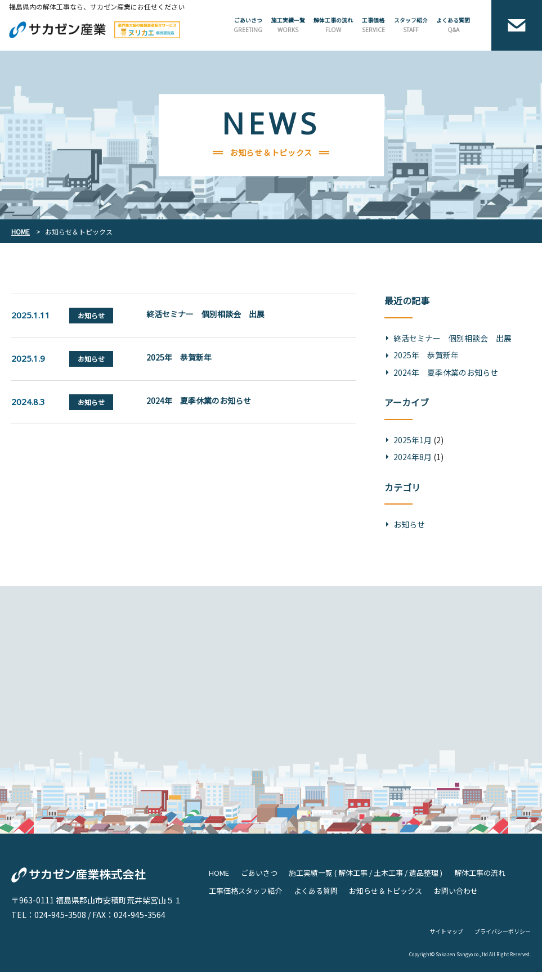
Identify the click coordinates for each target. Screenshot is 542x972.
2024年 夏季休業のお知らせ (198, 400)
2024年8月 (412, 456)
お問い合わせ (456, 890)
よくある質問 (453, 25)
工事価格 (373, 25)
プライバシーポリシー (502, 931)
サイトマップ (446, 931)
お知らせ (409, 524)
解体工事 (353, 872)
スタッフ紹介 (411, 25)
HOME (219, 872)
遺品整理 (423, 872)
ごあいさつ (248, 25)
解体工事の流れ (333, 25)
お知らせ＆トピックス (385, 890)
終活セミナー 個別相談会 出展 (205, 314)
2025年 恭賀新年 (179, 357)
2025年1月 (412, 440)
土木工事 (388, 872)
